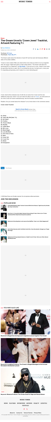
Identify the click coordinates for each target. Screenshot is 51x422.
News (3, 38)
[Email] (47, 49)
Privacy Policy (37, 412)
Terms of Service (28, 412)
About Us (12, 412)
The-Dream (8, 168)
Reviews (29, 403)
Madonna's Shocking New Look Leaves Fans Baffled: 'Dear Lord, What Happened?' (28, 221)
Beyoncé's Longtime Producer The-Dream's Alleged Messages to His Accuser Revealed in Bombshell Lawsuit (24, 365)
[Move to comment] (49, 49)
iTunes (37, 96)
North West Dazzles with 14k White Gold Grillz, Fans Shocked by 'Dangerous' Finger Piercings (28, 229)
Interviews (21, 403)
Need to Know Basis (22, 109)
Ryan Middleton (6, 47)
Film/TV (36, 403)
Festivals (25, 405)
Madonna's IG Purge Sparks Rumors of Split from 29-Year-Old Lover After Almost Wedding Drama (28, 237)
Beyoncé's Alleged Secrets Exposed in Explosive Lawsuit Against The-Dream (24, 336)
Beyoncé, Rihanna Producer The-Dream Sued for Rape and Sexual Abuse (23, 394)
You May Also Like (11, 308)
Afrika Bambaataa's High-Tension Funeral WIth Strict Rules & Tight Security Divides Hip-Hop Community (29, 206)
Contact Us (19, 412)
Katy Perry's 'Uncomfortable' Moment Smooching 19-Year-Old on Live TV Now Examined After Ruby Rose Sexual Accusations (27, 214)
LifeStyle (44, 403)
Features (12, 403)
